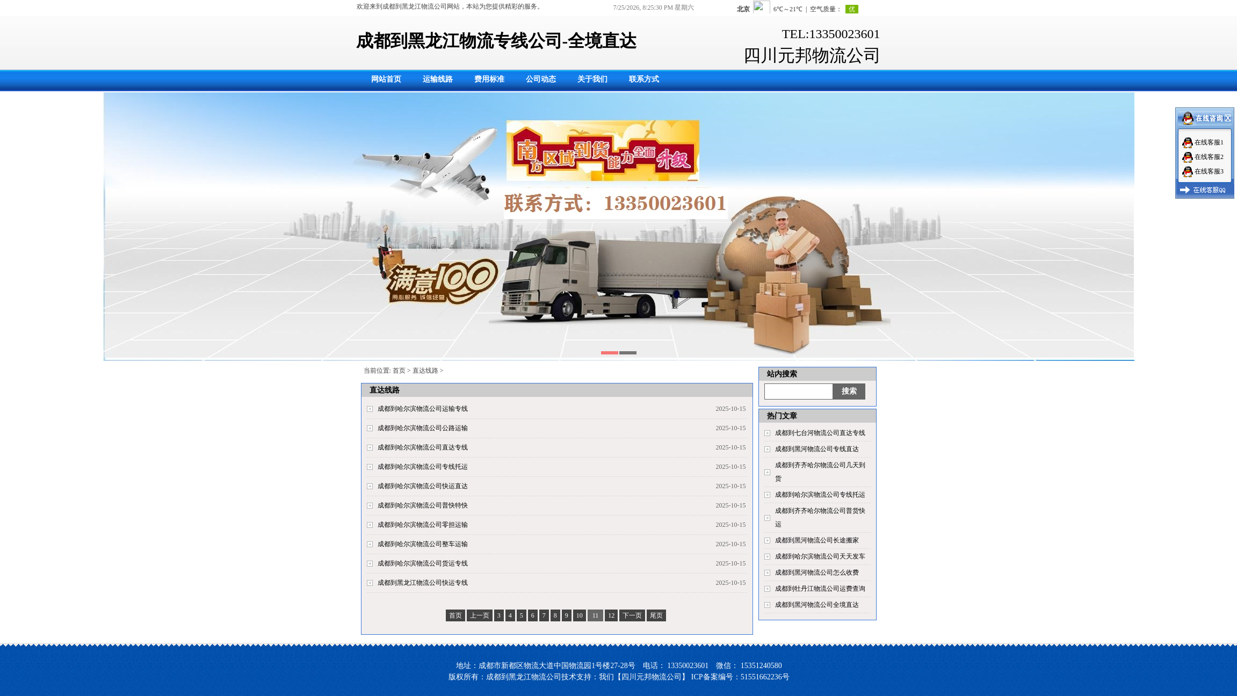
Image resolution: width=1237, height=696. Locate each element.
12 (611, 615)
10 (579, 615)
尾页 (656, 615)
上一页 (479, 615)
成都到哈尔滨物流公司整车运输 (423, 544)
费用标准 (489, 79)
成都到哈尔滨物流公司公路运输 (423, 428)
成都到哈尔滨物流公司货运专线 (423, 563)
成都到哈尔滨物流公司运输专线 (423, 408)
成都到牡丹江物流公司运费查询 (820, 588)
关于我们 (592, 79)
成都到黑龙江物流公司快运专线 (423, 582)
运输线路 (438, 79)
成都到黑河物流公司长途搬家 (817, 540)
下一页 (632, 615)
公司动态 (541, 79)
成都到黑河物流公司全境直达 (817, 604)
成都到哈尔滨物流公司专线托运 (820, 494)
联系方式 (644, 79)
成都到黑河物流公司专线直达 (817, 449)
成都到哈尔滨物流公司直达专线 (423, 447)
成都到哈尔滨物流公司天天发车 (820, 556)
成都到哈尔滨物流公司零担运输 (423, 524)
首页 (399, 370)
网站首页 (386, 79)
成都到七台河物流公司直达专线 (820, 433)
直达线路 (425, 370)
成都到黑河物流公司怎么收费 (817, 572)
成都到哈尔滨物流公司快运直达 (423, 486)
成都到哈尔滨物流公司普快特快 (423, 505)
